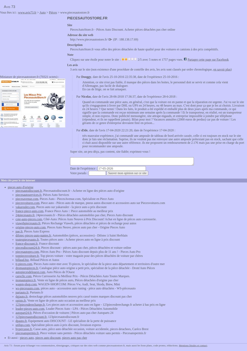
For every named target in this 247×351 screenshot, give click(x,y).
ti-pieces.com (24, 264)
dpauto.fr (21, 321)
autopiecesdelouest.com (30, 272)
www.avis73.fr (27, 12)
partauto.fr (22, 292)
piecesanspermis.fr (27, 333)
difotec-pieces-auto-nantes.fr (33, 235)
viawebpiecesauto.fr (28, 223)
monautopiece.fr (26, 280)
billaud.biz (22, 260)
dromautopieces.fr (27, 268)
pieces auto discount (48, 337)
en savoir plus (222, 69)
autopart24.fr (23, 312)
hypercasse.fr (24, 329)
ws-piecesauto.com (27, 288)
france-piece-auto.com (29, 211)
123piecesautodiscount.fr (31, 316)
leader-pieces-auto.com (30, 308)
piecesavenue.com (27, 198)
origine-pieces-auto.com (31, 227)
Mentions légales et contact (193, 345)
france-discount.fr (27, 243)
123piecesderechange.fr (30, 304)
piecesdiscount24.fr (28, 247)
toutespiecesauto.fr (27, 239)
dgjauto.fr (22, 296)
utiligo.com (23, 325)
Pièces (53, 12)
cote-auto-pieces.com (29, 219)
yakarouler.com (25, 207)
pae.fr (19, 231)
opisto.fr (21, 300)
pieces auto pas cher (74, 337)
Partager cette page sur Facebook (208, 59)
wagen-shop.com (26, 284)
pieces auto (27, 337)
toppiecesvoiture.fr (27, 255)
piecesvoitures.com (27, 203)
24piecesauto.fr (25, 215)
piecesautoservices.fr (28, 194)
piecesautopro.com (27, 251)
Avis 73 (9, 7)
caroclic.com (23, 276)
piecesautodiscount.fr (29, 190)
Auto (42, 12)
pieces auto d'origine (20, 187)
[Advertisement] (32, 43)
